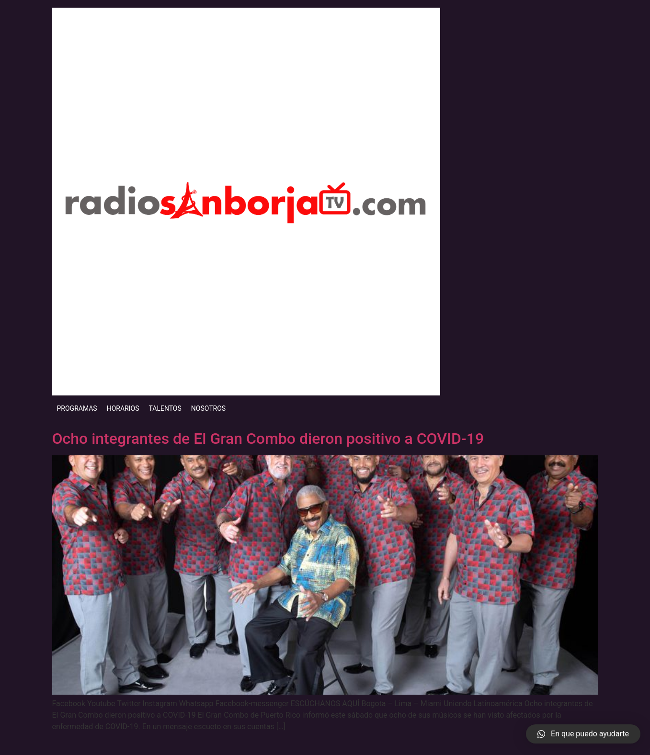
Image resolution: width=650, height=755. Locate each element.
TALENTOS (164, 408)
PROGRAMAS (77, 408)
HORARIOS (123, 408)
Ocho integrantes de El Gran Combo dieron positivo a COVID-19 (268, 438)
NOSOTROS (208, 408)
